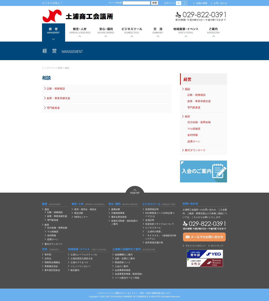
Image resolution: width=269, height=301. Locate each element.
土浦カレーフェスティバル (83, 254)
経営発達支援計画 (154, 242)
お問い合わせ (220, 3)
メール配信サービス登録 (127, 278)
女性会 (48, 258)
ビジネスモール (153, 227)
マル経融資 (193, 128)
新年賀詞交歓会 (52, 270)
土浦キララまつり (79, 262)
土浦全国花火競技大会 (81, 258)
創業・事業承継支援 (58, 98)
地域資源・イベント (185, 32)
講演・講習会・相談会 (85, 209)
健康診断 (115, 209)
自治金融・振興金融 (199, 122)
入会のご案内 (121, 266)
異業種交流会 (51, 266)
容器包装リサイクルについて (159, 224)
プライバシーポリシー (195, 246)
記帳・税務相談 (56, 88)
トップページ (48, 68)
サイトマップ (217, 246)
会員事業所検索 (122, 270)
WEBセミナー (81, 217)
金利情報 (192, 134)
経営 (53, 32)
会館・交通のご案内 (125, 258)
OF (134, 296)
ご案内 (213, 32)
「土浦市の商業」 (154, 231)
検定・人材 (79, 32)
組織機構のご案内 (124, 254)
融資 (187, 116)
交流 (157, 32)
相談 (67, 68)
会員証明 (149, 220)
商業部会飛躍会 (52, 262)
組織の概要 (201, 3)
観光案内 (74, 270)
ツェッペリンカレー (80, 266)
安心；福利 (105, 32)
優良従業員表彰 (119, 217)
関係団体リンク (122, 262)
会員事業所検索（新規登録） (129, 274)
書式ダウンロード (195, 150)
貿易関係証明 (152, 209)
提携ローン (193, 141)
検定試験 (78, 213)
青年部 (48, 254)
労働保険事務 (118, 213)
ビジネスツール (131, 32)
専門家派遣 (53, 107)
